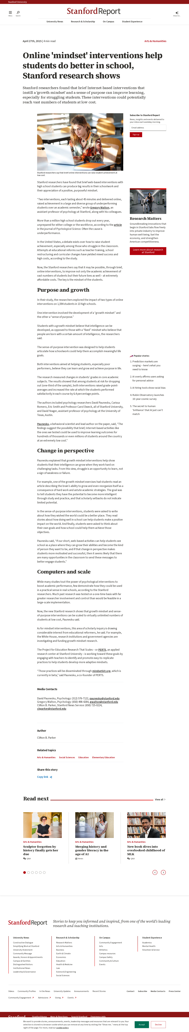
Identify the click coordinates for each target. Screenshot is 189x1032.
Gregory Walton (99, 208)
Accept (142, 1024)
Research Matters (64, 942)
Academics (147, 942)
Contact (130, 991)
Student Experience (132, 21)
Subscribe (142, 991)
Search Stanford (79, 1016)
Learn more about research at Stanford (148, 251)
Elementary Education (103, 757)
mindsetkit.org (101, 671)
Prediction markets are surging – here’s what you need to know (146, 365)
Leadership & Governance (24, 971)
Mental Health (148, 946)
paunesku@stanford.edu (105, 698)
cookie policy (62, 1027)
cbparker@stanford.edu (51, 709)
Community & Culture (109, 960)
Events (102, 964)
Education (83, 757)
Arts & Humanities (155, 41)
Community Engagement (110, 942)
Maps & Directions (59, 1016)
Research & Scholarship (83, 21)
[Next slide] (163, 872)
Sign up (136, 134)
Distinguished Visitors (23, 964)
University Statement (23, 949)
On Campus (108, 21)
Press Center (175, 991)
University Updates (62, 991)
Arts (101, 946)
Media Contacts (158, 991)
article (118, 225)
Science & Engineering (66, 971)
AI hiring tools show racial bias (149, 388)
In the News (44, 991)
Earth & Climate (63, 953)
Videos (11, 991)
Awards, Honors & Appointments (28, 957)
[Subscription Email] (148, 128)
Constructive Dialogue (23, 942)
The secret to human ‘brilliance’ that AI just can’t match (147, 410)
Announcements (81, 991)
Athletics (103, 949)
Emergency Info (98, 1016)
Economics (61, 957)
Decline (158, 1024)
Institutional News (21, 968)
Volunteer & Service (151, 949)
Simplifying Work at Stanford (26, 946)
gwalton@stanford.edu (104, 702)
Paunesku (43, 424)
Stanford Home (39, 1016)
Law (58, 968)
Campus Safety (105, 957)
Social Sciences (67, 757)
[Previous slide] (155, 872)
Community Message (22, 953)
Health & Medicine (64, 964)
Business (60, 949)
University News (55, 21)
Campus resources (107, 953)
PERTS (102, 650)
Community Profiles (27, 991)
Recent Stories (99, 991)
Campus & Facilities (21, 960)
